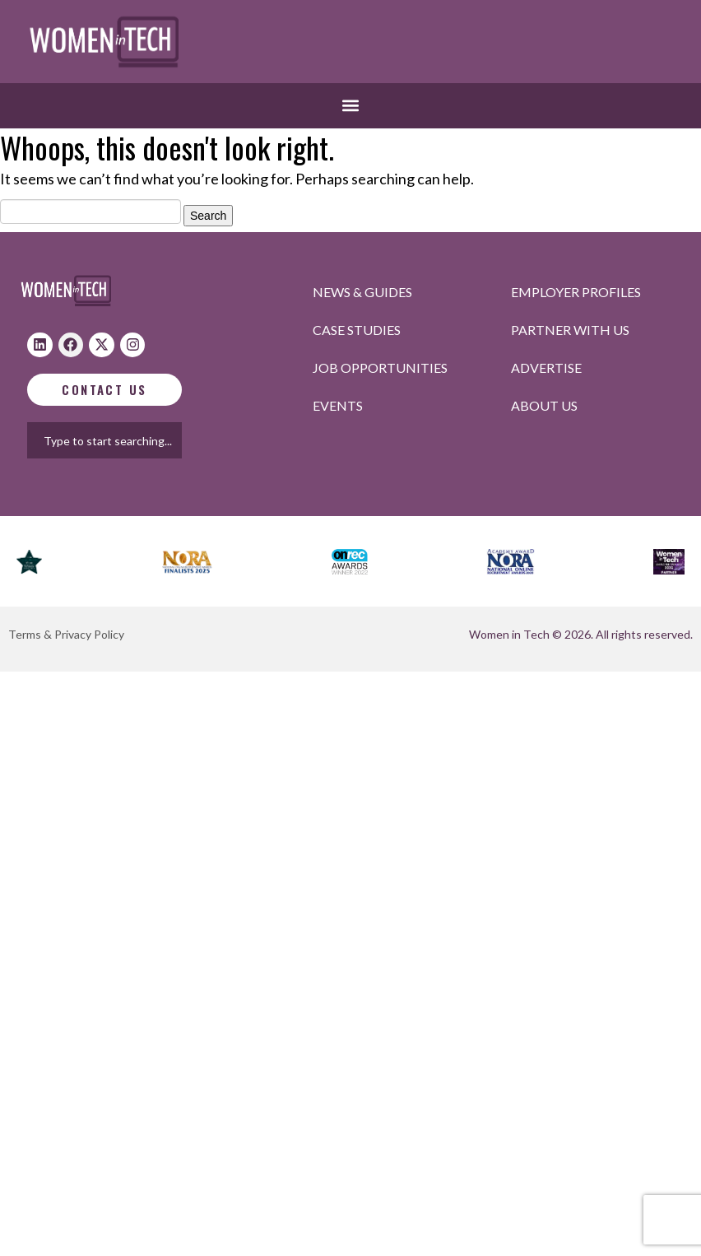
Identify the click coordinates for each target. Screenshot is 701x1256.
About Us (544, 405)
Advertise (546, 367)
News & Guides (362, 292)
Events (338, 405)
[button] (350, 105)
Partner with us (570, 329)
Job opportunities (380, 367)
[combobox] (120, 440)
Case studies (357, 329)
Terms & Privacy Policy (66, 634)
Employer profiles (576, 292)
